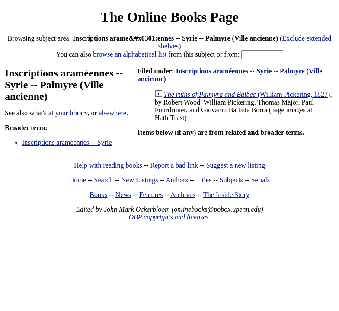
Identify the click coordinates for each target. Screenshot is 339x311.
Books (98, 194)
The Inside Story (226, 194)
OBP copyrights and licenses (168, 217)
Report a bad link (174, 165)
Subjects (231, 180)
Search (103, 180)
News (123, 194)
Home (77, 180)
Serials (260, 180)
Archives (182, 194)
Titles (203, 180)
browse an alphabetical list (129, 54)
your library (71, 113)
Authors (177, 180)
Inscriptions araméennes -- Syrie (67, 142)
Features (151, 194)
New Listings (139, 180)
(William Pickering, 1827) (247, 94)
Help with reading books (108, 165)
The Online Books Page (169, 17)
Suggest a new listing (235, 165)
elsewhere (112, 113)
